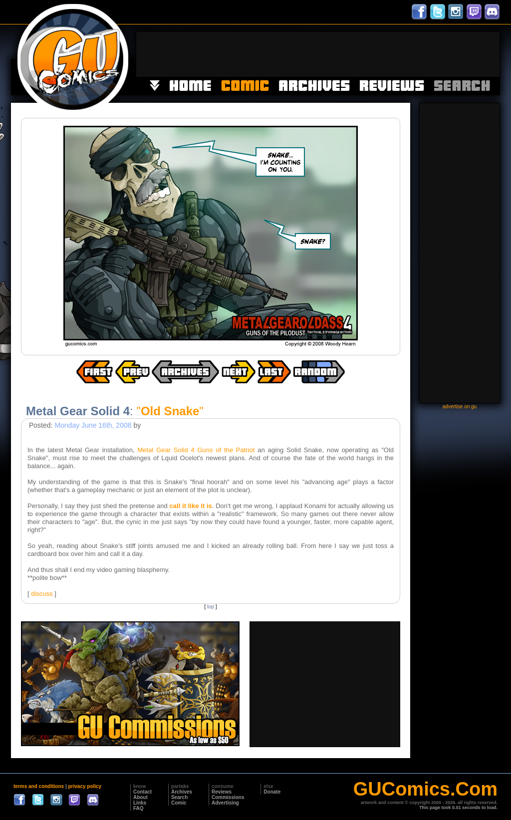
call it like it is (191, 506)
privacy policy (84, 786)
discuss (41, 593)
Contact (142, 792)
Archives (181, 792)
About (140, 797)
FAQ (138, 808)
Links (139, 803)
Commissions (228, 797)
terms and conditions (38, 786)
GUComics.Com (425, 789)
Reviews (222, 792)
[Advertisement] (318, 54)
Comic (179, 803)
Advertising (225, 803)
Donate (271, 792)
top (210, 606)
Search (179, 797)
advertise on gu (460, 406)
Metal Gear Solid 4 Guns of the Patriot (196, 450)
